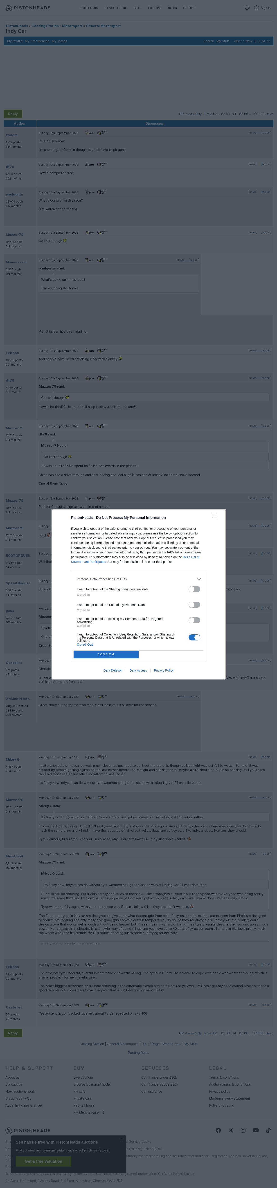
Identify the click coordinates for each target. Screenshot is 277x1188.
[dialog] (138, 594)
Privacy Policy (163, 670)
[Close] (216, 518)
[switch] (194, 589)
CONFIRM (106, 654)
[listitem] (138, 579)
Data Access (138, 670)
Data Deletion (113, 670)
